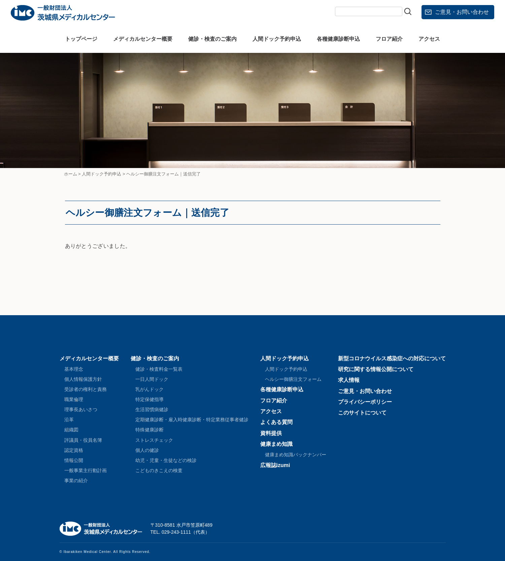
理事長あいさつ (80, 409)
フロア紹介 (389, 39)
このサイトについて (362, 413)
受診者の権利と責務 (85, 389)
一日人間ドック (151, 379)
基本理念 (73, 369)
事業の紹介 (76, 480)
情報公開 (73, 460)
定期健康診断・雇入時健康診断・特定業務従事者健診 (191, 419)
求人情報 (349, 380)
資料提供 (271, 433)
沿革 (69, 419)
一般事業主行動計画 (85, 470)
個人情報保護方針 (83, 379)
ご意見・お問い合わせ (462, 12)
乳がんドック (149, 389)
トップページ (81, 39)
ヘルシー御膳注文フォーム (293, 379)
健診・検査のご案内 (212, 39)
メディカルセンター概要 (142, 39)
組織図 (71, 429)
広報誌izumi (275, 465)
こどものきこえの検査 (158, 470)
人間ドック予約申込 (276, 39)
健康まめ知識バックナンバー (295, 454)
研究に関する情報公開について (375, 369)
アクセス (429, 39)
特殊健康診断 (149, 429)
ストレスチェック (154, 440)
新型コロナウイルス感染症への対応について (392, 358)
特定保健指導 (149, 399)
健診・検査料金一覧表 (158, 369)
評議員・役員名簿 (83, 440)
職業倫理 (73, 399)
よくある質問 (276, 422)
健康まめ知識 (276, 444)
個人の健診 (147, 450)
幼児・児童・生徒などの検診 (166, 460)
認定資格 (73, 450)
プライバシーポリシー (365, 402)
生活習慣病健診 (151, 409)
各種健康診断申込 (338, 39)
